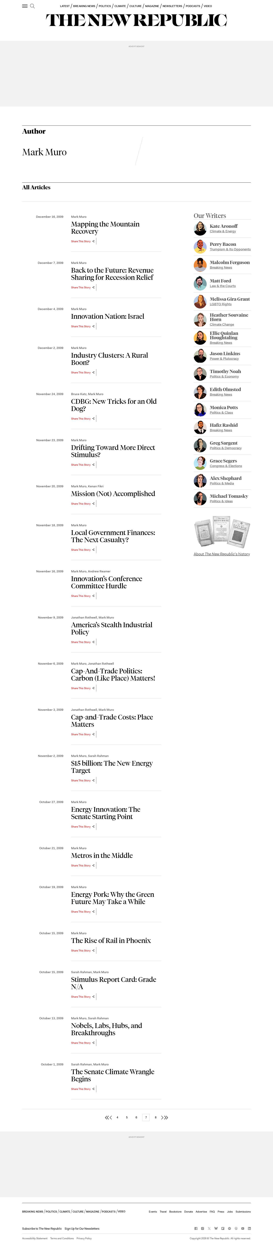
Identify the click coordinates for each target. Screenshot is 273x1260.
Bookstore (175, 1211)
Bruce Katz (78, 394)
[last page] (166, 1117)
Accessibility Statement (34, 1238)
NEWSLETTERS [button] (172, 6)
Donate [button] (188, 1211)
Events (153, 1211)
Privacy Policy (84, 1238)
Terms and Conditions (62, 1238)
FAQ (212, 1211)
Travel (163, 1211)
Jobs (230, 1211)
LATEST (65, 6)
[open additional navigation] (25, 6)
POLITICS (105, 6)
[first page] (107, 1117)
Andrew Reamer (99, 571)
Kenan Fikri (96, 486)
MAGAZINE (152, 6)
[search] (32, 6)
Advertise (201, 1211)
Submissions (243, 1211)
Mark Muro (78, 217)
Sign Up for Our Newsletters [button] (82, 1229)
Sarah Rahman (98, 756)
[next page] (162, 1117)
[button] (42, 1229)
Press (221, 1211)
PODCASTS (193, 6)
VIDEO (208, 6)
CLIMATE (120, 6)
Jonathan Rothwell (84, 617)
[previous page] (111, 1117)
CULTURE (135, 6)
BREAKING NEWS (84, 6)
